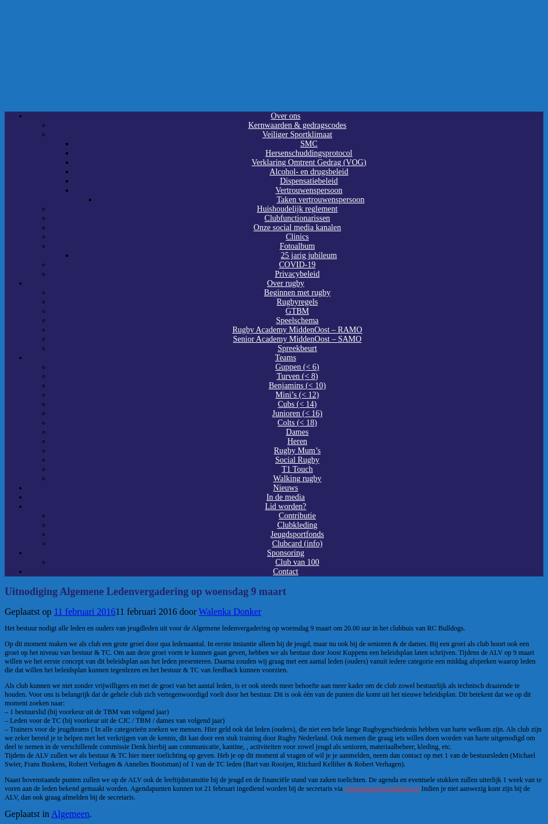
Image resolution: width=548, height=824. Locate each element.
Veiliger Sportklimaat (297, 134)
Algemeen (70, 814)
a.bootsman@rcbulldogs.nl (381, 788)
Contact (285, 571)
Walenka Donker (230, 612)
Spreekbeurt (297, 348)
